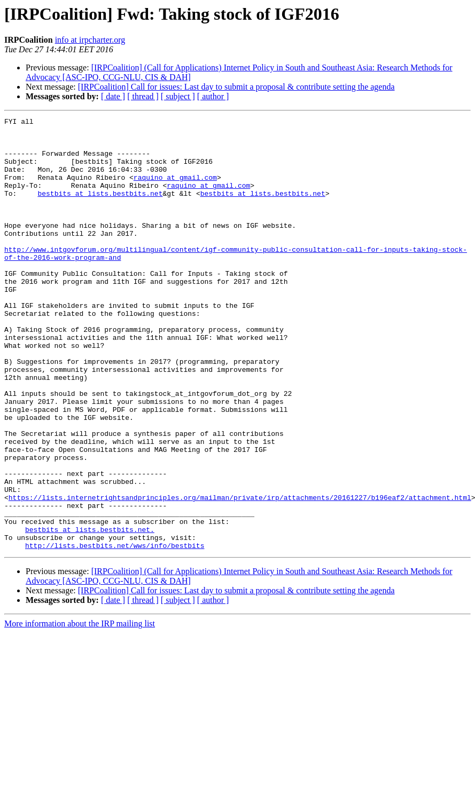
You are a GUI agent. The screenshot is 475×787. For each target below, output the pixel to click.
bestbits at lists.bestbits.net (99, 209)
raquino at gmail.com (175, 190)
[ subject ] (178, 96)
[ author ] (213, 96)
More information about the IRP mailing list (79, 709)
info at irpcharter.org (90, 39)
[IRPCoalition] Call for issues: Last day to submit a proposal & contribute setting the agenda (236, 86)
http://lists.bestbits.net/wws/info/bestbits (114, 632)
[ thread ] (143, 96)
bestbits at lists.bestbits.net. (89, 612)
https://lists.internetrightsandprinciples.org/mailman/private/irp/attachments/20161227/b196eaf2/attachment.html (240, 574)
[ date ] (113, 96)
